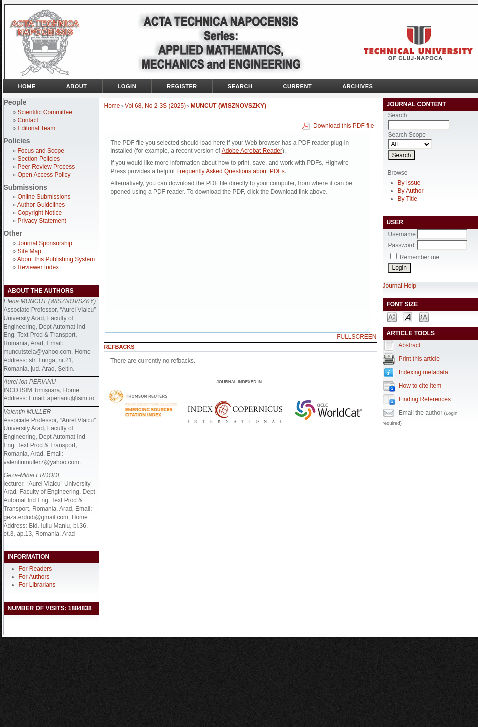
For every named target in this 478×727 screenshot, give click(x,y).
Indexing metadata (423, 372)
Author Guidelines (41, 204)
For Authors (34, 576)
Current (297, 86)
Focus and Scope (41, 150)
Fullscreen (356, 336)
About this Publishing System (56, 259)
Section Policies (39, 158)
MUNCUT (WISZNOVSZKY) (228, 105)
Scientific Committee (45, 112)
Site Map (29, 251)
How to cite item (420, 385)
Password (401, 245)
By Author (411, 190)
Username (402, 234)
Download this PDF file (343, 125)
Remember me (419, 257)
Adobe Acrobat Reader (252, 150)
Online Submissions (44, 196)
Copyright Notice (40, 212)
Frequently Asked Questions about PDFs (230, 171)
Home (27, 86)
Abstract (409, 345)
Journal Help (399, 285)
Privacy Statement (42, 220)
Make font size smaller (392, 316)
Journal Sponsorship (45, 243)
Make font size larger (424, 316)
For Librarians (37, 584)
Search (240, 86)
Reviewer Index (38, 267)
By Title (407, 198)
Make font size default (408, 316)
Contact (28, 120)
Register (182, 86)
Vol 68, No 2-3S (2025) (155, 105)
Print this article (419, 358)
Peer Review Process (46, 166)
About (76, 86)
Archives (357, 86)
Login (127, 86)
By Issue (409, 182)
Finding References (425, 399)
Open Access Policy (44, 174)
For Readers (35, 568)
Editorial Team (37, 128)
